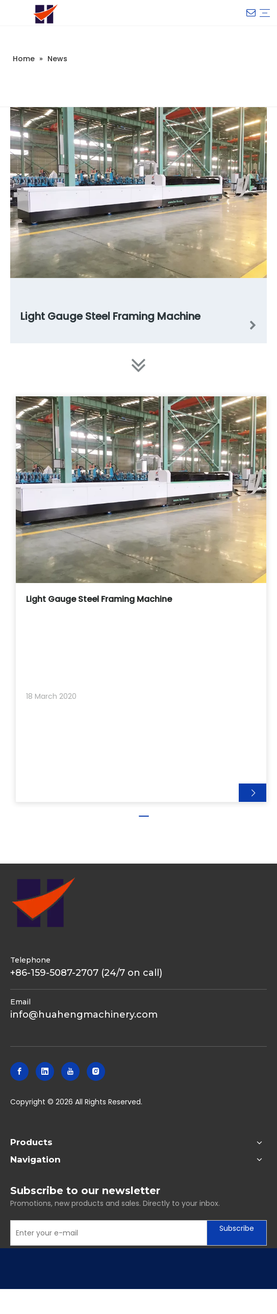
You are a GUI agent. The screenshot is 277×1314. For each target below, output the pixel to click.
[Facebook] (19, 1071)
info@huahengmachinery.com (84, 1014)
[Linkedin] (45, 1071)
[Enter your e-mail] (106, 1233)
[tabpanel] (141, 599)
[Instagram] (96, 1071)
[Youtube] (70, 1071)
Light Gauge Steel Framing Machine (110, 316)
